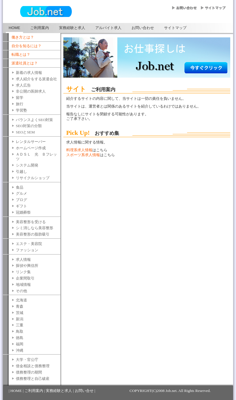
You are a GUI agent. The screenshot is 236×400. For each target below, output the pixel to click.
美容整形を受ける (31, 222)
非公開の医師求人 (31, 91)
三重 (19, 325)
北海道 (21, 300)
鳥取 (19, 331)
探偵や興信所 (27, 265)
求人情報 (23, 259)
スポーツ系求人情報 (83, 155)
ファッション (27, 250)
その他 (21, 291)
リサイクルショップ (33, 178)
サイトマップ (175, 28)
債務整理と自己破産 (33, 378)
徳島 (19, 338)
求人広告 (23, 85)
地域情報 (23, 284)
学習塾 (21, 110)
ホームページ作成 (31, 148)
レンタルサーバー (31, 141)
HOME (14, 28)
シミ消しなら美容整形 (34, 228)
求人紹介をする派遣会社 (36, 79)
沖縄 (19, 350)
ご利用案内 (39, 28)
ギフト (21, 206)
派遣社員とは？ (25, 63)
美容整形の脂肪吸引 (33, 234)
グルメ (21, 193)
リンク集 (23, 272)
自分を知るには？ (26, 46)
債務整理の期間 (29, 372)
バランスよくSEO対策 (34, 120)
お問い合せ (84, 390)
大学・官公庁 (27, 359)
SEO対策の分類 (29, 126)
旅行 (19, 104)
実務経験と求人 (72, 28)
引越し (21, 171)
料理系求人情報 (79, 150)
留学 (19, 97)
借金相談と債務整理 (33, 366)
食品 (19, 187)
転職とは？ (21, 54)
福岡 (19, 344)
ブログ (21, 200)
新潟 (19, 319)
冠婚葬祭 (23, 212)
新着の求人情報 (29, 72)
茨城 (19, 313)
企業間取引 (25, 278)
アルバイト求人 (108, 28)
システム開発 (27, 165)
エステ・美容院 (29, 244)
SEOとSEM (25, 132)
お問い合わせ (143, 28)
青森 (19, 306)
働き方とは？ (23, 37)
